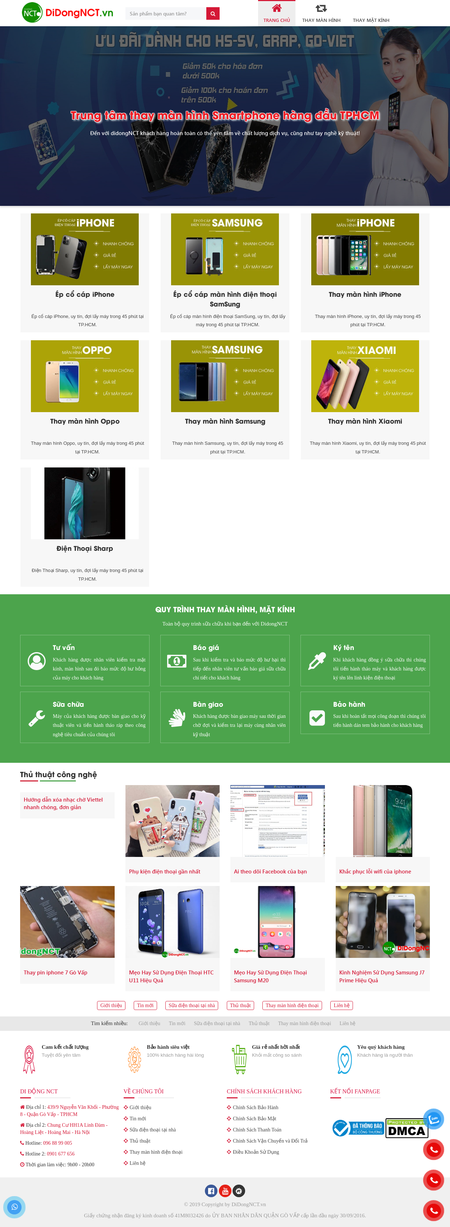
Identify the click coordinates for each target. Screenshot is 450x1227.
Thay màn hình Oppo (85, 420)
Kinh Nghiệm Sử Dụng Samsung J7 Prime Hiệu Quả (381, 976)
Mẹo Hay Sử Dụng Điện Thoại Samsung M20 (270, 976)
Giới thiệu (111, 1005)
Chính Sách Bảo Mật (254, 1118)
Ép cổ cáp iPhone (85, 294)
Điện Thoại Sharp (84, 548)
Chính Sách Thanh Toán (257, 1130)
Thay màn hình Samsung (225, 420)
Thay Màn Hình (321, 13)
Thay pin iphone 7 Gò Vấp (55, 972)
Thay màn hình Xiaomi (365, 420)
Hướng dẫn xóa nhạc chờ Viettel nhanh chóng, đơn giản (63, 803)
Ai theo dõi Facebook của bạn (270, 871)
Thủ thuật (240, 1005)
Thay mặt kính (371, 20)
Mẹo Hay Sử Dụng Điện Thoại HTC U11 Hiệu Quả (171, 976)
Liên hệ (341, 1005)
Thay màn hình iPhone (365, 294)
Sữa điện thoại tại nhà (192, 1005)
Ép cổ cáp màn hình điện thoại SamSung (225, 298)
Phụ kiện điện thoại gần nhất (164, 871)
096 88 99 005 (57, 1143)
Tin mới (145, 1005)
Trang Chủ (276, 13)
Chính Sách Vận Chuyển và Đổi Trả (270, 1141)
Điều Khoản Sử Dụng (256, 1152)
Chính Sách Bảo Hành (256, 1107)
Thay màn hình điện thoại (292, 1005)
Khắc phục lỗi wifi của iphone (375, 871)
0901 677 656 (60, 1154)
